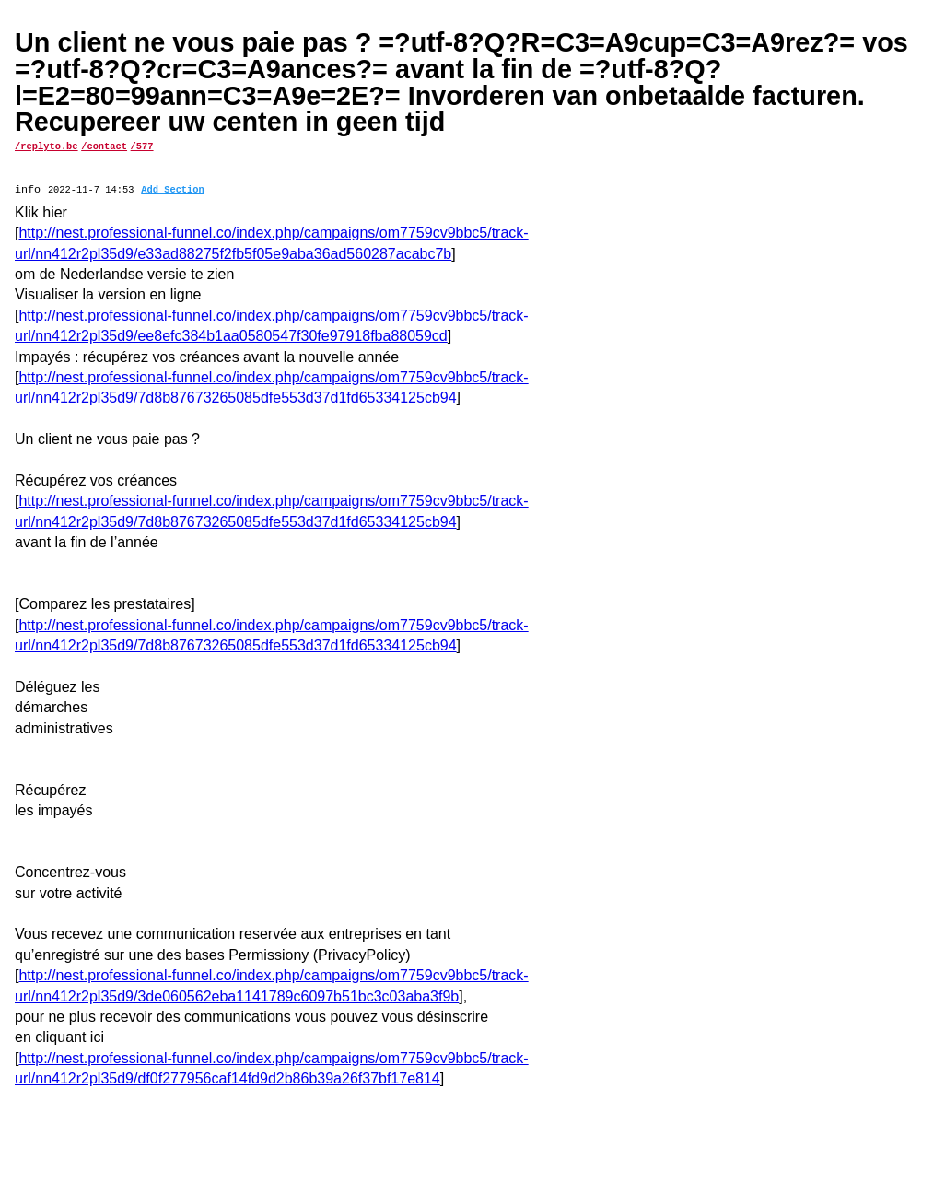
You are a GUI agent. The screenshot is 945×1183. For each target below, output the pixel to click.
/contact (104, 145)
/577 (142, 145)
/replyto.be (46, 145)
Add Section (172, 190)
